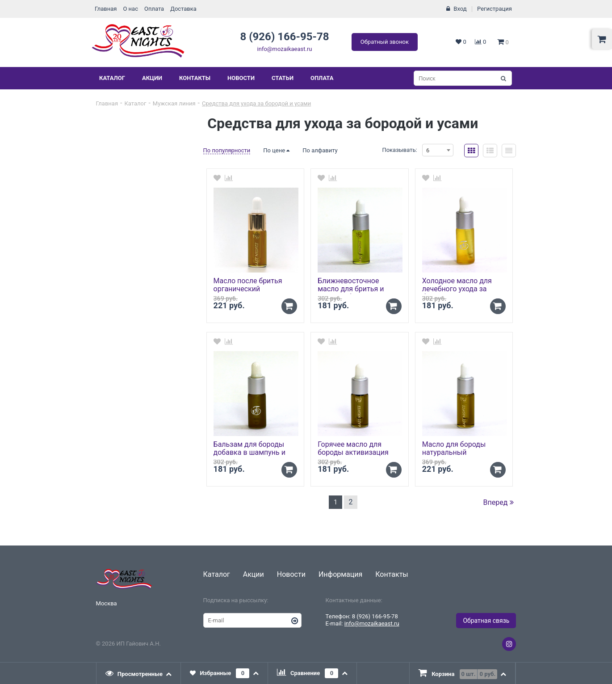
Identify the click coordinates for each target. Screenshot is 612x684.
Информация (340, 574)
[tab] (138, 673)
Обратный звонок (384, 41)
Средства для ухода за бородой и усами (256, 103)
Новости (241, 78)
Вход (459, 8)
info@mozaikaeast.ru (284, 49)
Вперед (498, 502)
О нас (130, 8)
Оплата (154, 8)
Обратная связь (486, 620)
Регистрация (494, 8)
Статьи (282, 78)
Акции (152, 78)
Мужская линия (174, 103)
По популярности (227, 150)
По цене (276, 150)
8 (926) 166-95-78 (284, 36)
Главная (106, 8)
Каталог (112, 78)
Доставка (183, 8)
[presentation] (138, 673)
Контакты (194, 78)
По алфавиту (319, 150)
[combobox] (437, 150)
